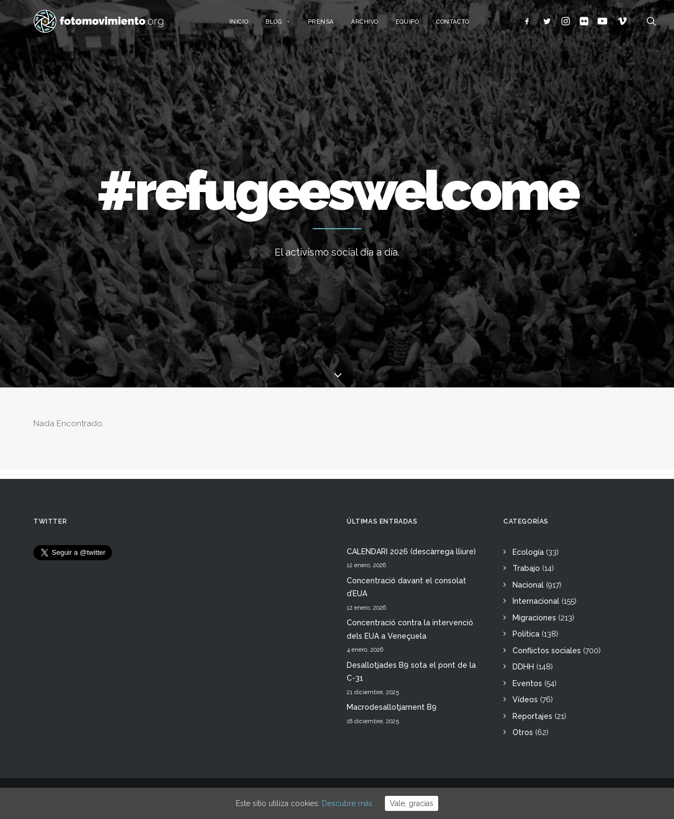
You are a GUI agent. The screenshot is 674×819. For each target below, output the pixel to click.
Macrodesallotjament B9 (392, 707)
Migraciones (534, 617)
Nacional (528, 585)
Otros (522, 732)
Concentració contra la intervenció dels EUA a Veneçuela (410, 629)
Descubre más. (348, 803)
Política (525, 634)
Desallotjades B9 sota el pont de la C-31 (411, 672)
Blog (289, 25)
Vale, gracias (411, 803)
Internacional (535, 601)
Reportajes (532, 716)
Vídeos (525, 699)
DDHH (523, 666)
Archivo (376, 25)
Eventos (527, 683)
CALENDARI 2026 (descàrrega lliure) (411, 551)
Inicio (249, 25)
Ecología (528, 552)
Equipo (418, 25)
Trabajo (526, 568)
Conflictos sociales (546, 650)
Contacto (463, 25)
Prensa (332, 25)
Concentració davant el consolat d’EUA (406, 587)
